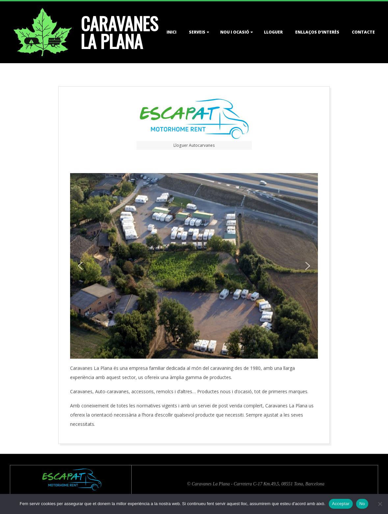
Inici (171, 32)
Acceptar (340, 503)
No (362, 503)
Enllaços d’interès (317, 32)
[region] (194, 266)
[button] (80, 266)
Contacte (363, 32)
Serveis (197, 32)
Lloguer (273, 32)
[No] (379, 504)
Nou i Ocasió (234, 32)
